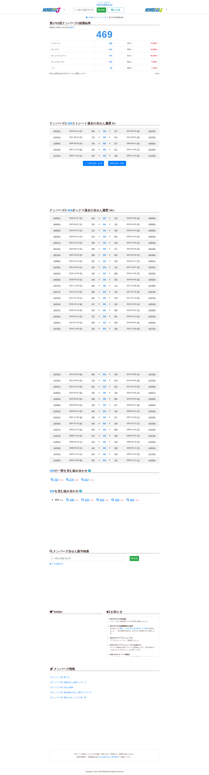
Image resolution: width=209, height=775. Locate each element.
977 (115, 143)
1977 (57, 429)
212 (93, 448)
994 (115, 448)
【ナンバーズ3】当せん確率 (61, 687)
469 (110, 43)
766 (115, 230)
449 (115, 156)
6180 (152, 255)
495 (93, 243)
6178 (57, 255)
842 (115, 236)
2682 (152, 143)
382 (93, 460)
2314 (57, 411)
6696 (152, 224)
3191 (57, 137)
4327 (57, 310)
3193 (152, 137)
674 (115, 137)
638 (115, 436)
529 (115, 261)
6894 (152, 218)
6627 (57, 243)
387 (93, 261)
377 (115, 131)
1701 (57, 156)
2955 (57, 393)
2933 (57, 399)
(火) (138, 149)
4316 (152, 316)
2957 (152, 393)
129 (115, 224)
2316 (152, 411)
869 (115, 273)
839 (93, 255)
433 (93, 393)
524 (93, 329)
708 (115, 374)
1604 (57, 460)
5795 (57, 267)
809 (93, 131)
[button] (53, 10)
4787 (57, 286)
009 (115, 255)
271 (93, 304)
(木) (138, 156)
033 (93, 267)
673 (115, 218)
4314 (57, 316)
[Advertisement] (26, 56)
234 (93, 310)
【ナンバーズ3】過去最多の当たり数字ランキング (71, 692)
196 (115, 393)
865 (93, 374)
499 (93, 411)
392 (93, 322)
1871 (57, 436)
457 (115, 386)
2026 (152, 423)
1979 (152, 429)
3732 (57, 374)
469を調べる (117, 163)
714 (115, 286)
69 (111, 68)
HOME (90, 17)
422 (115, 411)
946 (115, 499)
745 (115, 292)
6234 (152, 131)
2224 (57, 149)
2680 (57, 143)
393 (93, 279)
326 (93, 149)
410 (115, 304)
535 (115, 279)
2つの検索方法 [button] (56, 564)
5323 (57, 273)
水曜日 (71, 27)
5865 (57, 261)
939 (93, 423)
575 (115, 298)
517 (115, 149)
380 (115, 329)
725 (93, 137)
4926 (57, 279)
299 (115, 442)
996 (93, 286)
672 (93, 236)
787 (93, 316)
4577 (57, 292)
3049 (152, 386)
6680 (57, 230)
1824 (57, 442)
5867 (152, 261)
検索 (101, 10)
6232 (57, 131)
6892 (57, 218)
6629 (152, 243)
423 (93, 442)
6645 (152, 236)
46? (85, 479)
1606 (152, 460)
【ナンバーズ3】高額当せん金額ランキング (68, 682)
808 (115, 429)
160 (115, 423)
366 (115, 310)
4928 (152, 279)
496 (70, 499)
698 (93, 399)
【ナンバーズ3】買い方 (59, 677)
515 (93, 224)
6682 (152, 230)
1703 (152, 156)
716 (115, 267)
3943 (152, 322)
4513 (57, 304)
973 (93, 436)
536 (93, 429)
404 (115, 243)
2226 (152, 149)
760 (93, 143)
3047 (57, 386)
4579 (152, 292)
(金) (138, 131)
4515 (152, 304)
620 (93, 218)
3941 (57, 322)
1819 (57, 448)
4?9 (70, 479)
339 (93, 298)
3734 (152, 374)
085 (93, 292)
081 (115, 316)
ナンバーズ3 (101, 17)
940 (115, 322)
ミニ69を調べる (93, 163)
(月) (80, 236)
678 (93, 156)
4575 (152, 298)
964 (130, 499)
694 (100, 499)
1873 (152, 436)
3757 (152, 329)
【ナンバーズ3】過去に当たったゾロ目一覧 (68, 697)
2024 (57, 423)
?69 (54, 479)
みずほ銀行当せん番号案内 (108, 757)
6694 (57, 224)
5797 (152, 267)
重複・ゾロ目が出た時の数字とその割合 (133, 628)
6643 (57, 236)
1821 (152, 448)
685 (115, 399)
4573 (57, 298)
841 (93, 386)
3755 (57, 329)
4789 (152, 286)
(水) (80, 131)
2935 (152, 399)
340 (93, 273)
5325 (152, 273)
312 (93, 230)
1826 (152, 442)
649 (85, 499)
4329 (152, 310)
